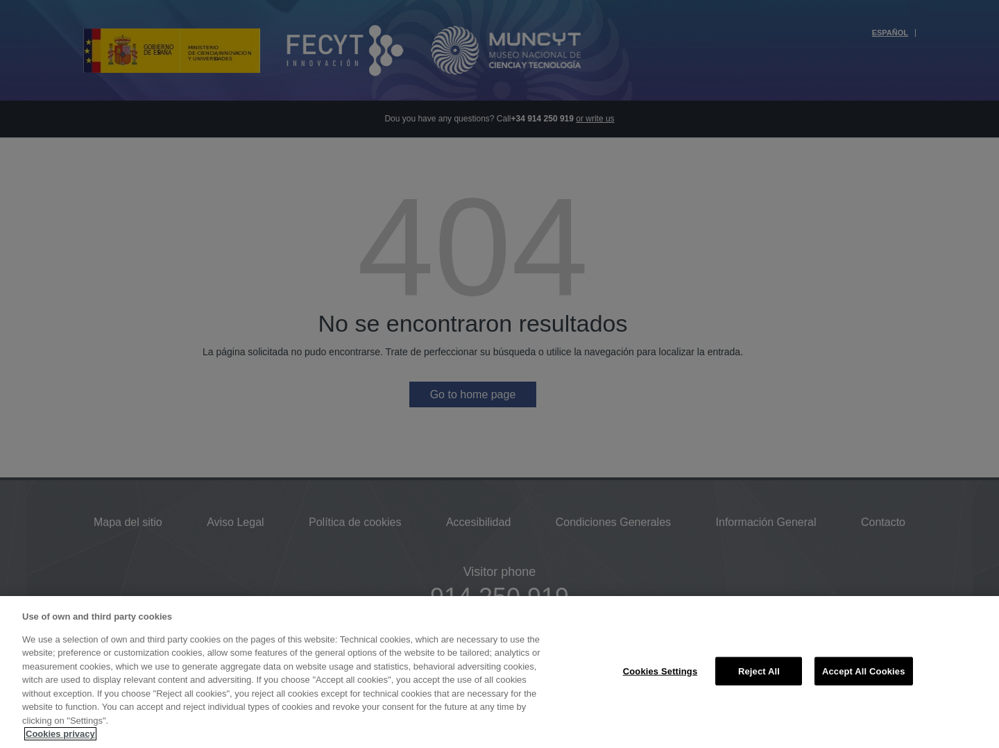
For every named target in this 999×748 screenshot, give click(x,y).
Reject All (759, 670)
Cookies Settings (660, 670)
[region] (499, 672)
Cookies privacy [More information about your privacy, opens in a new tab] (60, 734)
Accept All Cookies (863, 670)
